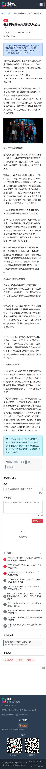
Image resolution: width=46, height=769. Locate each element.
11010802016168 (36, 767)
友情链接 (32, 710)
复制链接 (10, 467)
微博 (22, 462)
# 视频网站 (9, 660)
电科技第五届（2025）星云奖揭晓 (24, 643)
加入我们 (14, 710)
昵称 (5, 484)
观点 (10, 13)
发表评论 (7, 498)
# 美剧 (20, 660)
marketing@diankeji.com (18, 715)
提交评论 (37, 521)
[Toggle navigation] (41, 4)
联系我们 (23, 710)
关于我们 (4, 710)
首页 (3, 13)
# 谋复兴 (30, 660)
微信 (16, 462)
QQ (29, 462)
